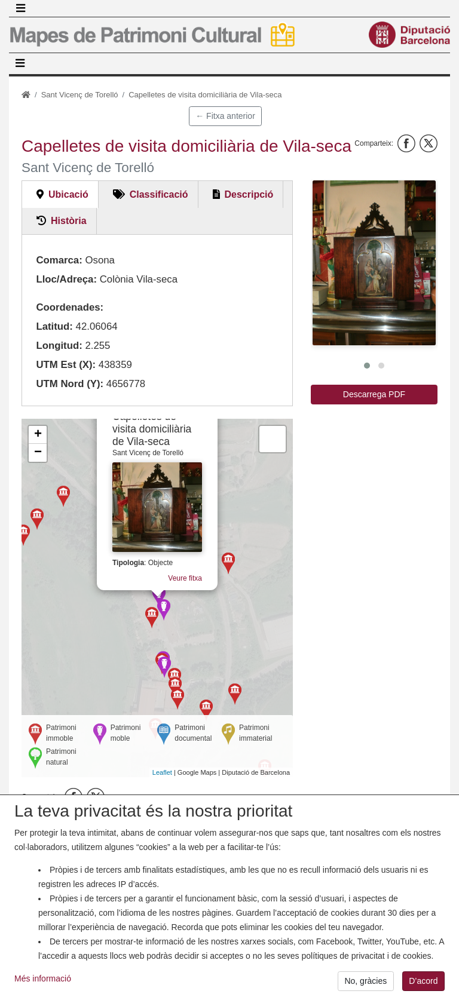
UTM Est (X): (66, 364)
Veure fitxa (183, 579)
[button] (374, 262)
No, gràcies (365, 981)
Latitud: (54, 326)
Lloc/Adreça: (66, 279)
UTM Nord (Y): (69, 383)
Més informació (42, 978)
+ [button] (38, 435)
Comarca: (59, 260)
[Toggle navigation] (20, 8)
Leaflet (162, 772)
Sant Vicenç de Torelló (79, 94)
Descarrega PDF (374, 394)
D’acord (423, 981)
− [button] (38, 453)
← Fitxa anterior (225, 116)
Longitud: (59, 345)
